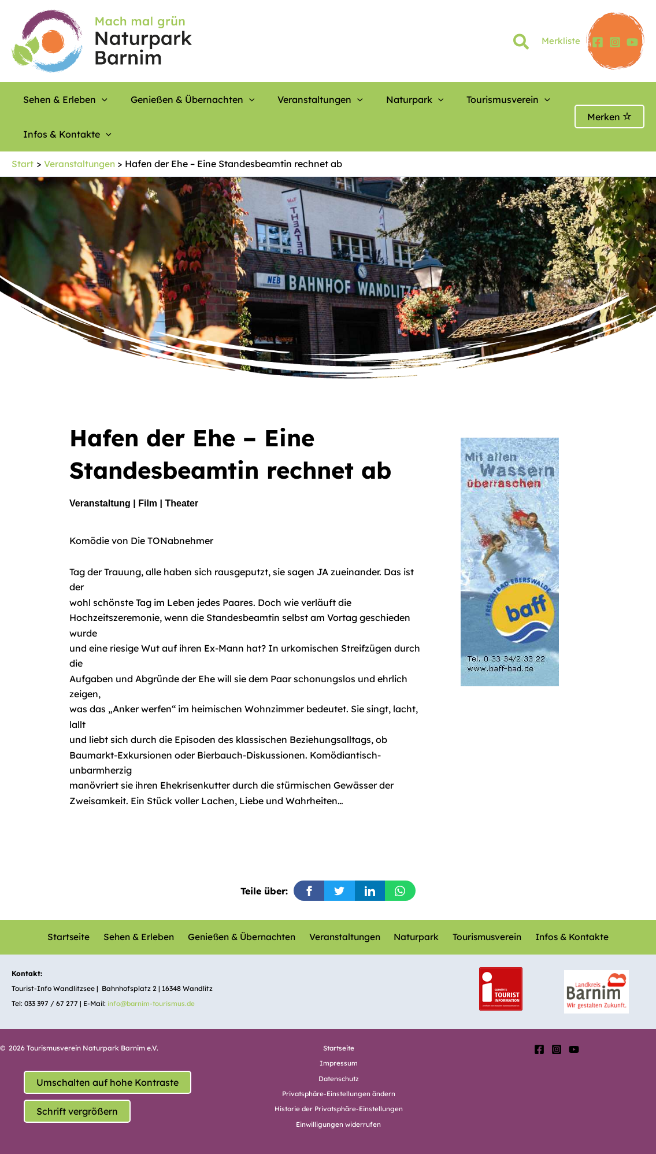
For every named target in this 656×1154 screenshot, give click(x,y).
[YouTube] (632, 42)
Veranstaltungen (285, 99)
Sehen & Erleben (59, 99)
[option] (541, 561)
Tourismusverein (445, 99)
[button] (521, 44)
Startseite (72, 936)
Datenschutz (338, 1078)
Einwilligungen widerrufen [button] (338, 1124)
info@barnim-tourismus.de (153, 1003)
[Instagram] (615, 42)
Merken (609, 117)
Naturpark (366, 99)
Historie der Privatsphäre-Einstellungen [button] (338, 1108)
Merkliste (561, 40)
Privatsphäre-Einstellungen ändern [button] (339, 1093)
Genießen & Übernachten (172, 99)
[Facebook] (597, 42)
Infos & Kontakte (61, 134)
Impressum (338, 1063)
